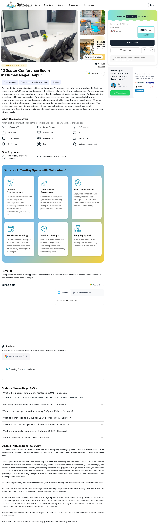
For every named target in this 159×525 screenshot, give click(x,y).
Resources (89, 5)
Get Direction (95, 73)
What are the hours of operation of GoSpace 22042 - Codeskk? (35, 424)
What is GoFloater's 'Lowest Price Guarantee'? (26, 437)
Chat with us (120, 93)
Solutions (48, 5)
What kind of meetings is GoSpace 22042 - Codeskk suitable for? (36, 417)
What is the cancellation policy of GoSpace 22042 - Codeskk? (34, 431)
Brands (61, 5)
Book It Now (132, 42)
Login (152, 5)
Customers (74, 5)
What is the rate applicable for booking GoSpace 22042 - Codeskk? (37, 411)
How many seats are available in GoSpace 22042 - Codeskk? (34, 404)
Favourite (125, 50)
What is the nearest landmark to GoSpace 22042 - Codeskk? (34, 392)
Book (37, 5)
